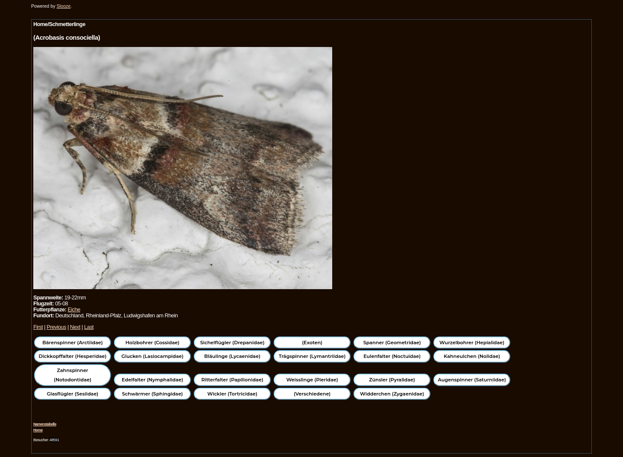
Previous (56, 327)
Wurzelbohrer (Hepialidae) (471, 343)
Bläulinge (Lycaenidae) (232, 356)
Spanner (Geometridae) (392, 343)
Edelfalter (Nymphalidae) (152, 380)
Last (89, 327)
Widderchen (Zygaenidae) (392, 394)
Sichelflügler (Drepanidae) (232, 343)
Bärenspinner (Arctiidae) (72, 343)
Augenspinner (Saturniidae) (472, 380)
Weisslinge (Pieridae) (312, 380)
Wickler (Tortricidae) (232, 394)
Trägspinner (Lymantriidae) (312, 356)
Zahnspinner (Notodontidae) (72, 375)
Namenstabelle (44, 424)
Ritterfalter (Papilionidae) (232, 380)
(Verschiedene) (312, 394)
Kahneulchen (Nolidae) (472, 356)
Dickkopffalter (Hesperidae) (73, 356)
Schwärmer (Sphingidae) (152, 394)
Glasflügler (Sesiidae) (73, 394)
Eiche (73, 309)
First (38, 327)
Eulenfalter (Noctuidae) (392, 356)
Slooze (64, 6)
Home (38, 430)
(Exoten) (312, 343)
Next (75, 327)
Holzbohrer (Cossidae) (152, 343)
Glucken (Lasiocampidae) (152, 356)
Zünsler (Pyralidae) (392, 380)
